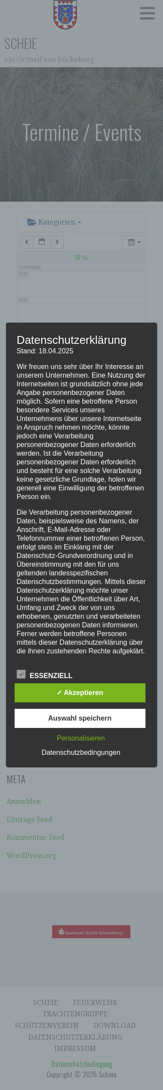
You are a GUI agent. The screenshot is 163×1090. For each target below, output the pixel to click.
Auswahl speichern (80, 718)
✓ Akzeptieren (80, 692)
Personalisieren (81, 738)
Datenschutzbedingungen (80, 752)
